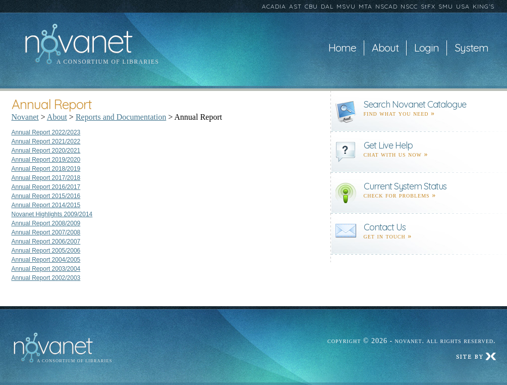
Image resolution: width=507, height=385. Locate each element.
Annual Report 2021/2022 (46, 141)
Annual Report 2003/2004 (46, 268)
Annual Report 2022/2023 (46, 132)
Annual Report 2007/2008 (46, 232)
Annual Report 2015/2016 (46, 196)
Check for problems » (400, 195)
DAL (327, 6)
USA (463, 6)
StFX (428, 6)
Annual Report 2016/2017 (46, 186)
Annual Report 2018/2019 (46, 168)
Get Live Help (388, 145)
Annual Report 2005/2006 (46, 250)
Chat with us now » (396, 154)
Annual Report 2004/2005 (46, 259)
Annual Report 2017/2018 (46, 177)
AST (295, 6)
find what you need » (399, 113)
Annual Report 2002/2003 (46, 277)
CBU (311, 6)
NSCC (409, 6)
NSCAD (386, 6)
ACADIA (274, 6)
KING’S (483, 6)
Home (342, 48)
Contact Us (385, 227)
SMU (445, 6)
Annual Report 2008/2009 (46, 223)
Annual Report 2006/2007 (46, 241)
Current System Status (405, 186)
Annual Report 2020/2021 (46, 150)
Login (426, 48)
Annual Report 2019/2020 (46, 159)
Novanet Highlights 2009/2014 (52, 214)
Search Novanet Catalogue (415, 104)
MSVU (346, 6)
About (385, 48)
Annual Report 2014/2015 (46, 205)
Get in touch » (388, 236)
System (471, 48)
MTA (365, 6)
